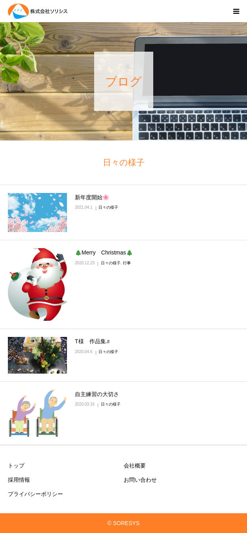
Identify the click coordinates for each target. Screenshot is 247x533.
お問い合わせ (140, 480)
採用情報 (19, 480)
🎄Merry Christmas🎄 (104, 252)
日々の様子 (108, 207)
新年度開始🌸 (92, 197)
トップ (16, 465)
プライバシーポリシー (35, 494)
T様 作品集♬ (92, 341)
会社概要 (135, 465)
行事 (127, 263)
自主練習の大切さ (97, 394)
